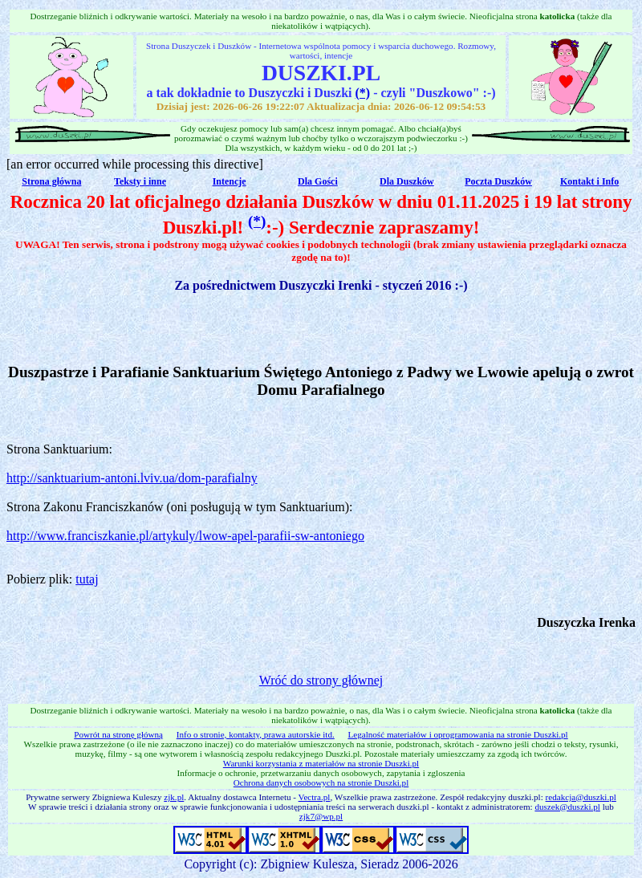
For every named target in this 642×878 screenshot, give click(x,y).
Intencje (229, 181)
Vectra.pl (315, 797)
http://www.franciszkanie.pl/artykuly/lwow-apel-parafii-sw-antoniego (185, 536)
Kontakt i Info (589, 181)
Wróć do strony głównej (321, 680)
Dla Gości (318, 181)
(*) (362, 93)
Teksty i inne (140, 181)
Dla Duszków (407, 181)
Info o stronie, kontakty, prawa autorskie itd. (256, 734)
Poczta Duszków (498, 181)
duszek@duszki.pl (567, 806)
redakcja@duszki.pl (581, 797)
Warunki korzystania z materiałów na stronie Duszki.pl (321, 763)
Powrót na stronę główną (118, 734)
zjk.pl (174, 797)
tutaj (86, 579)
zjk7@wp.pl (321, 816)
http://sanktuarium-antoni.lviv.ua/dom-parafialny (132, 478)
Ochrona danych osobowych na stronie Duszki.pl (321, 782)
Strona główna (51, 181)
